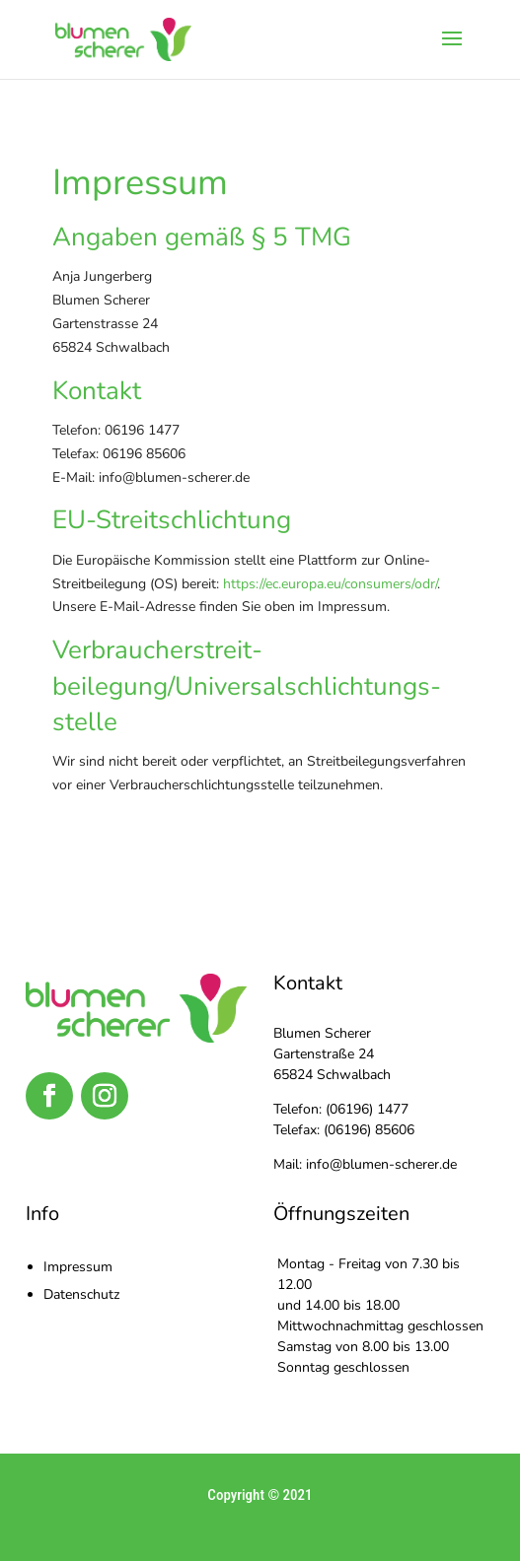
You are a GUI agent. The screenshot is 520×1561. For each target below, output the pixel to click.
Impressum (77, 1266)
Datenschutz (81, 1294)
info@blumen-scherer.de (381, 1164)
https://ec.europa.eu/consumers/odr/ (330, 584)
